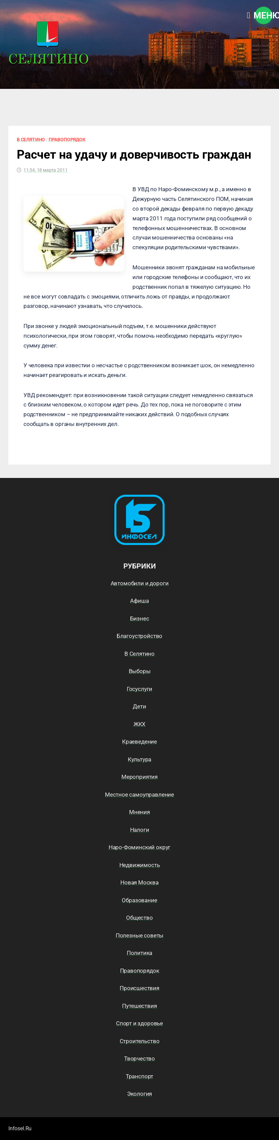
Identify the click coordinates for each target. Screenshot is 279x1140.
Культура (140, 759)
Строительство (140, 1041)
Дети (139, 706)
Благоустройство (139, 636)
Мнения (139, 812)
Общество (139, 917)
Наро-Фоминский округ (140, 847)
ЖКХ (139, 724)
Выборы (140, 671)
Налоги (139, 829)
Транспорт (139, 1076)
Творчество (139, 1058)
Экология (139, 1093)
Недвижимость (139, 865)
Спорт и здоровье (139, 1023)
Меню (263, 15)
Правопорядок (67, 139)
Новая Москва (139, 882)
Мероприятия (139, 776)
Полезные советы (139, 935)
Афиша (139, 600)
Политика (140, 952)
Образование (139, 900)
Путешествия (139, 1005)
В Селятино (31, 139)
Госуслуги (139, 689)
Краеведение (139, 741)
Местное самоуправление (139, 794)
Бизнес (139, 618)
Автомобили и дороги (140, 583)
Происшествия (139, 988)
